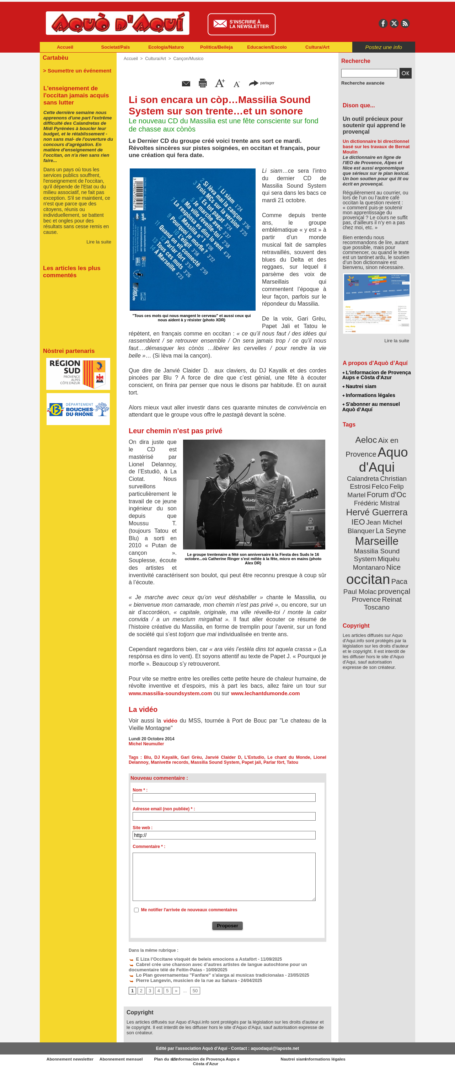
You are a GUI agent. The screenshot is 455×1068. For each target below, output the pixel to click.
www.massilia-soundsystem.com (170, 693)
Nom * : (140, 790)
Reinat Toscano (382, 577)
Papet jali (248, 762)
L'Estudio (254, 757)
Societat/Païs (115, 47)
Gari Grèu (191, 757)
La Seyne (390, 516)
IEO (359, 508)
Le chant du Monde (289, 757)
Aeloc (367, 438)
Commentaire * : (149, 846)
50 (194, 989)
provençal (393, 566)
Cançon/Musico (187, 58)
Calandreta (394, 465)
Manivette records (168, 762)
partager (261, 83)
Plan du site (196, 1057)
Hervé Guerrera (376, 499)
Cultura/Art (317, 47)
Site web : (142, 827)
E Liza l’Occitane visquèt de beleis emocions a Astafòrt (188, 958)
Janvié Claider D (223, 757)
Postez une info (383, 47)
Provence (367, 574)
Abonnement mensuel (133, 1057)
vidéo (170, 721)
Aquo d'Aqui (375, 456)
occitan (368, 554)
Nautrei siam (359, 386)
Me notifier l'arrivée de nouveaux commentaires (189, 909)
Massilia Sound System (212, 762)
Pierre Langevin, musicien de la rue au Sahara (179, 978)
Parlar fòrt (270, 762)
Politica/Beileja (216, 47)
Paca (397, 556)
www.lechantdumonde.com (265, 693)
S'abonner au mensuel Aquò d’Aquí (371, 405)
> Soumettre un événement (75, 70)
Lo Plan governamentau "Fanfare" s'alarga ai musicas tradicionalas (201, 973)
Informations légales (369, 394)
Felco (400, 474)
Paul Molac (361, 566)
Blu (148, 757)
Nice (392, 543)
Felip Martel (366, 482)
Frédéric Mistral (384, 490)
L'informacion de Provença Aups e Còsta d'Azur (376, 375)
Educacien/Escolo (267, 47)
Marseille (365, 526)
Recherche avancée (361, 82)
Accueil (65, 47)
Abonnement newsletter (71, 1057)
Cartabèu (55, 57)
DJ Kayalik (166, 757)
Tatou (288, 762)
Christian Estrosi (368, 474)
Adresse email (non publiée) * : (164, 808)
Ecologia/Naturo (166, 47)
